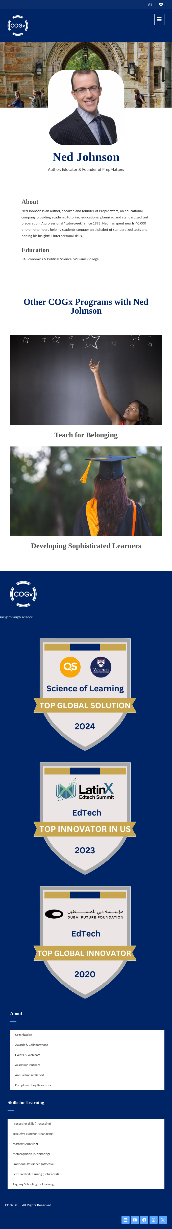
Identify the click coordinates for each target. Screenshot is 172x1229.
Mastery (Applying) (25, 1144)
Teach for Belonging (86, 435)
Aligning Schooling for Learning (33, 1184)
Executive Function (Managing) (33, 1134)
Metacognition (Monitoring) (31, 1154)
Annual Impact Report (29, 1075)
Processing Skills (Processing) (32, 1123)
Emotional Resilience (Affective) (34, 1164)
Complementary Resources (33, 1085)
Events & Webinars (27, 1055)
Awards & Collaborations (31, 1045)
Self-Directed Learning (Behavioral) (36, 1174)
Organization (23, 1035)
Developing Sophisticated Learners (86, 545)
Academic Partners (27, 1065)
